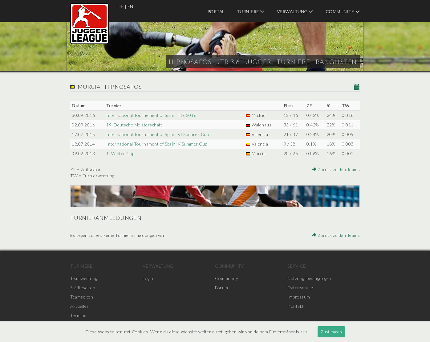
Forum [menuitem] (221, 287)
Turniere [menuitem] (251, 11)
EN (130, 6)
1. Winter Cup (120, 153)
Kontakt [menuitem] (295, 306)
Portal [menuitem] (216, 11)
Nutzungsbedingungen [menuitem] (309, 278)
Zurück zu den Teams (336, 169)
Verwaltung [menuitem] (295, 11)
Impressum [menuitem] (298, 296)
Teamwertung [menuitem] (83, 278)
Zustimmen (331, 331)
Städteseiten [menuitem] (82, 287)
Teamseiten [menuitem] (81, 296)
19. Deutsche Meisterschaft (134, 124)
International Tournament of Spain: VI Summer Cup (157, 134)
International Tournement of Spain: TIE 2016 (151, 115)
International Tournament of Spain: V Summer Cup (156, 143)
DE (120, 6)
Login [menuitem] (148, 278)
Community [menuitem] (343, 11)
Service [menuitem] (296, 266)
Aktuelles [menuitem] (79, 306)
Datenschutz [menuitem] (300, 287)
